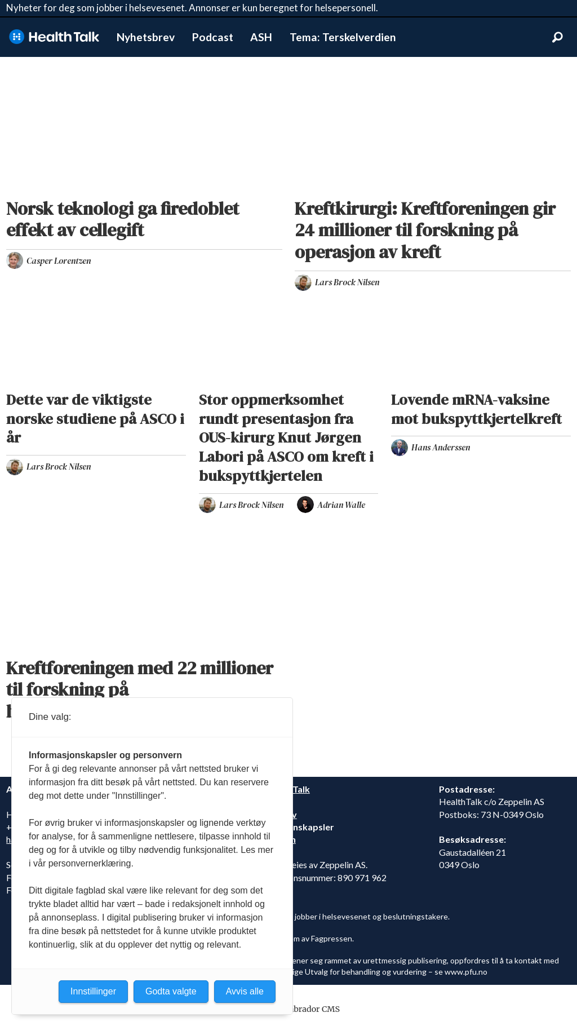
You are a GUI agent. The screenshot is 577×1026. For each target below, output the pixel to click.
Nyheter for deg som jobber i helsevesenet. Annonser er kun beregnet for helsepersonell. (192, 8)
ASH (261, 36)
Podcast (212, 36)
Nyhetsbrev (146, 36)
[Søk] (557, 37)
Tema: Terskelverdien (343, 36)
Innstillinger (93, 991)
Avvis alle (245, 991)
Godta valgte (171, 991)
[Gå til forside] (54, 37)
